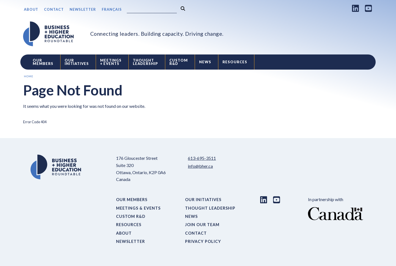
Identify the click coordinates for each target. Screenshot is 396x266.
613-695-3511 (202, 158)
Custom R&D (178, 62)
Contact (54, 9)
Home (28, 76)
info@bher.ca (200, 166)
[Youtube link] (368, 8)
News (205, 62)
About (31, 9)
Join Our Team (202, 224)
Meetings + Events (111, 62)
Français (112, 9)
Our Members (43, 62)
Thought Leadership (145, 62)
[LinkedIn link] (355, 8)
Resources (234, 62)
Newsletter (83, 9)
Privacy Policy (203, 241)
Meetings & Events (138, 208)
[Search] (152, 9)
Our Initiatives (77, 62)
